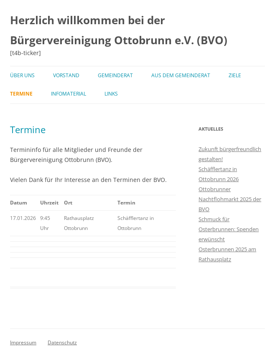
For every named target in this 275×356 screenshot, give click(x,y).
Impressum (23, 342)
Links (111, 93)
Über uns (22, 75)
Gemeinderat (115, 75)
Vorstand (66, 75)
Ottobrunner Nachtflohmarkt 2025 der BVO (230, 199)
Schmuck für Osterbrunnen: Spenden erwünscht (229, 229)
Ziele (235, 75)
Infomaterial (68, 93)
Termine (21, 93)
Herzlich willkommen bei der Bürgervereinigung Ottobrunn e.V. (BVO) (118, 30)
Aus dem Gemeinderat (180, 75)
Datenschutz (62, 342)
